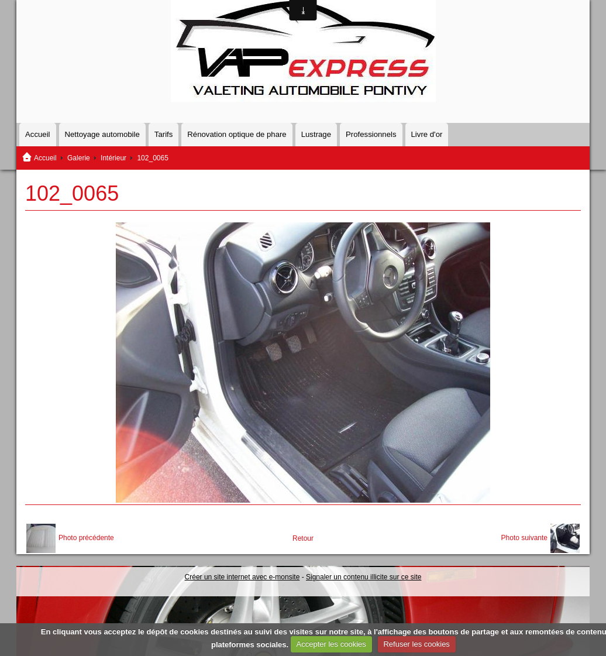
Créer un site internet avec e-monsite (242, 577)
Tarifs (163, 134)
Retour (303, 538)
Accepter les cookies (331, 644)
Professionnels (371, 134)
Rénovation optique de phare (236, 134)
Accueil (37, 134)
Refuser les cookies (416, 644)
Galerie (78, 158)
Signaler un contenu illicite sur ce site (363, 577)
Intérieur (113, 158)
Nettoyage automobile (102, 134)
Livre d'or (427, 134)
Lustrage (316, 134)
